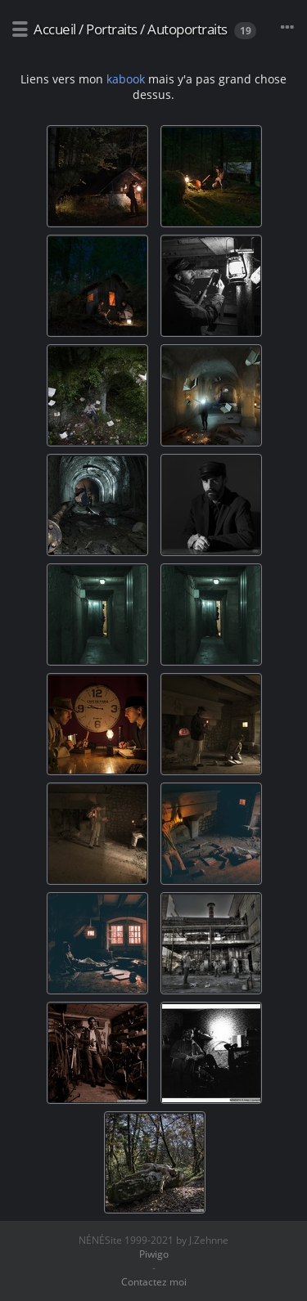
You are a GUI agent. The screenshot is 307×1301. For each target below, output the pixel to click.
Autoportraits (187, 29)
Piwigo (154, 1254)
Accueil (55, 29)
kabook (125, 79)
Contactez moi (154, 1282)
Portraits (112, 29)
